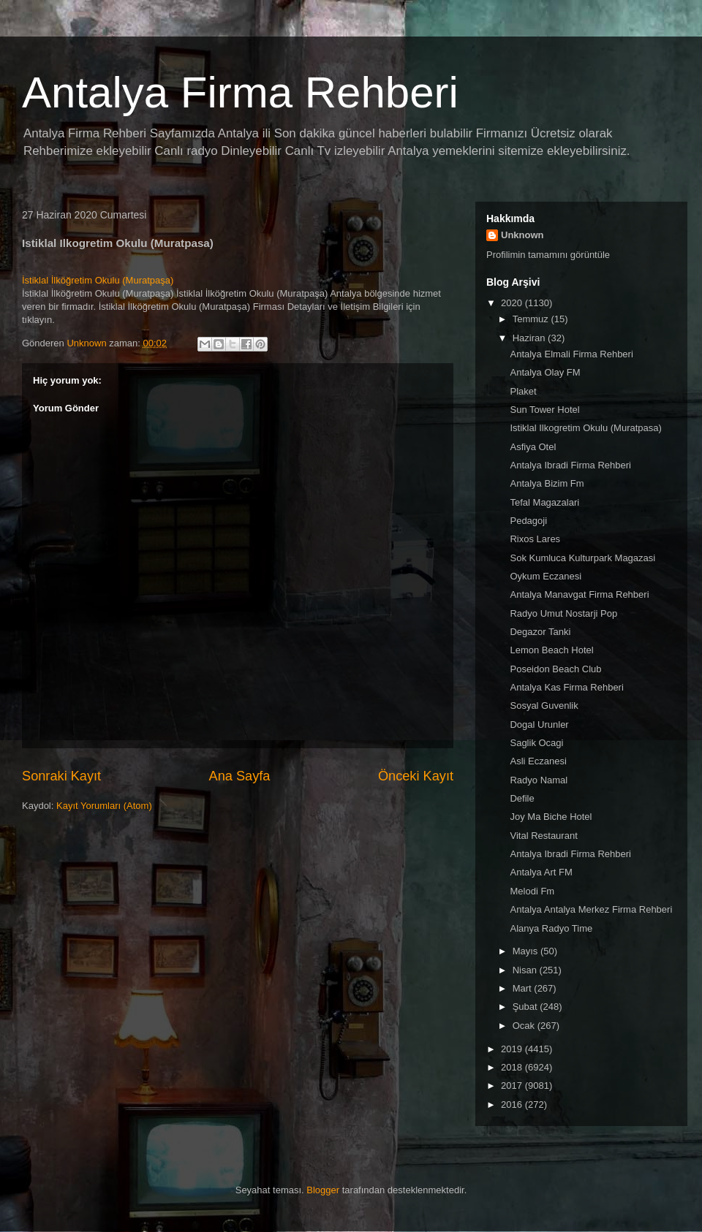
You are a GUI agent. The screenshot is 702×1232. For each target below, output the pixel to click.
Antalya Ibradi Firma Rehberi (570, 465)
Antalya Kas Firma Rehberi (566, 687)
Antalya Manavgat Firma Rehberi (579, 594)
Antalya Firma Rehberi (240, 92)
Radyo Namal (538, 780)
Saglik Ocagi (536, 742)
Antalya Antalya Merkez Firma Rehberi (591, 909)
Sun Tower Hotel (544, 409)
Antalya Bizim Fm (547, 483)
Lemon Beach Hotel (551, 649)
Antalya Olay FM (545, 372)
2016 (513, 1104)
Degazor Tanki (540, 631)
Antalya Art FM (541, 872)
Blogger (322, 1190)
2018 (513, 1067)
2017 (513, 1085)
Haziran (530, 337)
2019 (513, 1048)
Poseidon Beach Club (555, 668)
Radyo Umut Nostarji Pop (563, 613)
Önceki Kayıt (415, 776)
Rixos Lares (535, 538)
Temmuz (532, 318)
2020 (513, 302)
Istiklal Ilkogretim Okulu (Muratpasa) (585, 427)
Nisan (526, 970)
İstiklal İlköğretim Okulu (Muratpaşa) (97, 280)
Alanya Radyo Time (551, 928)
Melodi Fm (532, 891)
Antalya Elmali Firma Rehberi (571, 354)
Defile (522, 798)
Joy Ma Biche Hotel (551, 816)
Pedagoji (528, 520)
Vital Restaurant (543, 835)
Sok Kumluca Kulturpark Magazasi (582, 557)
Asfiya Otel (533, 446)
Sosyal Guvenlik (544, 705)
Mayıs (526, 951)
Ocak (525, 1025)
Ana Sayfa (240, 776)
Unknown (522, 234)
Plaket (523, 391)
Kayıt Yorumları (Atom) (104, 805)
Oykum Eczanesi (545, 576)
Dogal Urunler (539, 724)
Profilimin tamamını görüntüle (548, 254)
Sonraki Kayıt (61, 776)
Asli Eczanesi (538, 761)
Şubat (526, 1006)
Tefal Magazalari (544, 502)
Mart (524, 988)
